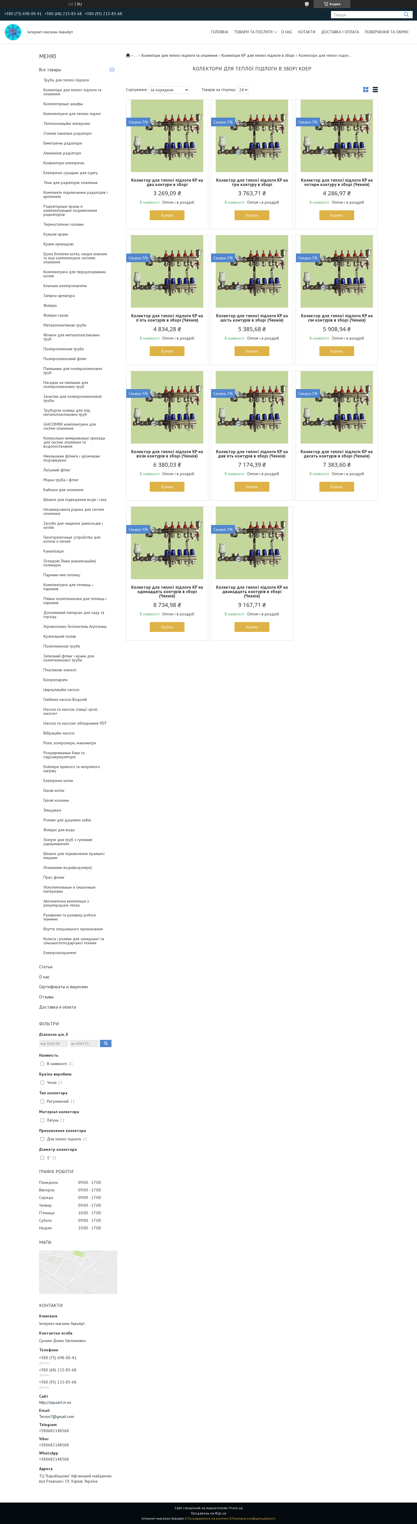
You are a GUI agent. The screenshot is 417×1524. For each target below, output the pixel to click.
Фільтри (50, 305)
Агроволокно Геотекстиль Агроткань (75, 626)
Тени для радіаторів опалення (70, 182)
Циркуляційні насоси (61, 689)
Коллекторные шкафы (63, 103)
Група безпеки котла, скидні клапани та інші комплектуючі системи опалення (75, 258)
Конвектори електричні (63, 162)
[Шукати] (406, 14)
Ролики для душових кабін (67, 820)
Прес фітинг (54, 877)
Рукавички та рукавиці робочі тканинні (69, 917)
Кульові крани (55, 234)
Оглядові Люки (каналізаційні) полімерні (69, 563)
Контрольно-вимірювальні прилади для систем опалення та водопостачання (74, 442)
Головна (219, 31)
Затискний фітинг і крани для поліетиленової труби (68, 658)
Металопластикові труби (64, 325)
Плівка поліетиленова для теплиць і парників (75, 600)
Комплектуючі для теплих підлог (72, 113)
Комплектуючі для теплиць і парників (68, 586)
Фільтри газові (55, 315)
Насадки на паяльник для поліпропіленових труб (65, 384)
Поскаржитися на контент (208, 1518)
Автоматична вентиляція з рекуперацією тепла (66, 903)
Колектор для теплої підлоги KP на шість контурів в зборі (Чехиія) (252, 317)
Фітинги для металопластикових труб (71, 337)
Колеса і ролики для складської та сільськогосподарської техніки (73, 940)
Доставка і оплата (340, 31)
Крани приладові (58, 244)
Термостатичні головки (63, 224)
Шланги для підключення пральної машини (74, 855)
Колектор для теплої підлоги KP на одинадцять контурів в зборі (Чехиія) (167, 591)
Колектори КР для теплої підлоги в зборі (258, 55)
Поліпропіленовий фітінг (65, 358)
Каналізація (53, 551)
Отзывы (46, 997)
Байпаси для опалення (63, 489)
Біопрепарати (55, 679)
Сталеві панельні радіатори (67, 133)
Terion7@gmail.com (56, 1416)
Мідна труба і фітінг (60, 479)
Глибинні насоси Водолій (65, 699)
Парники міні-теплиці (61, 574)
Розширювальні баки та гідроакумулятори (64, 754)
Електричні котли (58, 780)
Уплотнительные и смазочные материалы (69, 889)
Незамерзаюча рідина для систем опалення (73, 511)
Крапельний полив (59, 636)
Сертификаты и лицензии (63, 986)
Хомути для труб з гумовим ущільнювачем (67, 841)
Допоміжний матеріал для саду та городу (73, 614)
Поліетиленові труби (61, 646)
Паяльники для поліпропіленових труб (72, 370)
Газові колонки (56, 800)
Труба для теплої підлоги (66, 80)
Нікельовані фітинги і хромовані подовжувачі (71, 458)
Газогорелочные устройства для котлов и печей (71, 539)
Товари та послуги (253, 31)
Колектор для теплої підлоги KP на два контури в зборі (167, 182)
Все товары (50, 69)
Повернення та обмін (386, 31)
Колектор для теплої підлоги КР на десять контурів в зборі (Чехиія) (337, 453)
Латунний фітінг (56, 470)
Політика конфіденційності (253, 1518)
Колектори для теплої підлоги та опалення (72, 91)
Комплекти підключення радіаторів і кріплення (75, 194)
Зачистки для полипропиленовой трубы (72, 398)
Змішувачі (52, 810)
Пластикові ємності (59, 669)
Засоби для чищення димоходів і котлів (73, 525)
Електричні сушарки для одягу (70, 172)
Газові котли (53, 790)
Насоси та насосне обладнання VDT (75, 723)
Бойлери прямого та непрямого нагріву (71, 768)
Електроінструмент (59, 952)
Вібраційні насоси (58, 733)
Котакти (306, 31)
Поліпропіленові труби (63, 348)
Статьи (45, 966)
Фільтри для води (59, 829)
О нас (286, 31)
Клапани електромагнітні (65, 285)
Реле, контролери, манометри (69, 742)
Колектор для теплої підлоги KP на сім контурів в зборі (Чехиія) (337, 317)
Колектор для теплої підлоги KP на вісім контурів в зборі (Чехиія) (167, 453)
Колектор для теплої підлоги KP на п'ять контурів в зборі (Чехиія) (167, 317)
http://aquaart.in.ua (55, 1402)
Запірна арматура (59, 295)
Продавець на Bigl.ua (208, 1513)
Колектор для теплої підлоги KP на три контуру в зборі (252, 182)
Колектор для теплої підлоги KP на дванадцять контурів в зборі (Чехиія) (252, 591)
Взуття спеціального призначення (73, 928)
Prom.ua (236, 1508)
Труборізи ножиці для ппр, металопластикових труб (67, 412)
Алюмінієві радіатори (62, 153)
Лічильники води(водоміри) (67, 867)
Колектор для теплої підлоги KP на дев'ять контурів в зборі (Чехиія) (252, 453)
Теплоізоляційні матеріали (66, 123)
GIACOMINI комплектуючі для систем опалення (69, 426)
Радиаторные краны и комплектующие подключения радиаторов (70, 210)
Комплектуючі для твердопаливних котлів (74, 273)
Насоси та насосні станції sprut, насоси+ (70, 711)
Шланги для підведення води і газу (75, 499)
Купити (167, 215)
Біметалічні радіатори (62, 143)
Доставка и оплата (57, 1007)
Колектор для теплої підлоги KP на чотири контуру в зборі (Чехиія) (337, 182)
